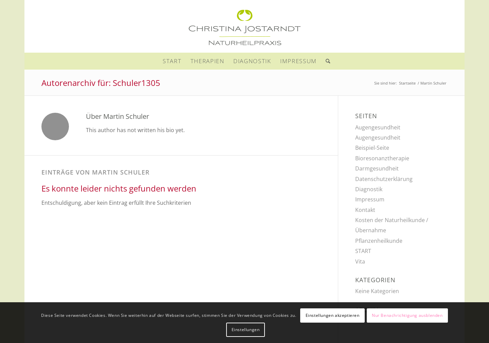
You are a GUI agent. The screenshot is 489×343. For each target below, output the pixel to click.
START (363, 251)
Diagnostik (368, 189)
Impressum (369, 199)
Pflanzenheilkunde (378, 241)
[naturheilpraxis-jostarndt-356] (244, 26)
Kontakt (365, 210)
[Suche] (326, 61)
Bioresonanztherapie (382, 158)
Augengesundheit (377, 127)
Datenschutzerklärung (384, 179)
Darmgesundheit (377, 168)
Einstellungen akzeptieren (333, 315)
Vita (360, 261)
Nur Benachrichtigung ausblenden (407, 315)
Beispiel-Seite (372, 147)
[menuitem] (172, 61)
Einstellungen (246, 329)
